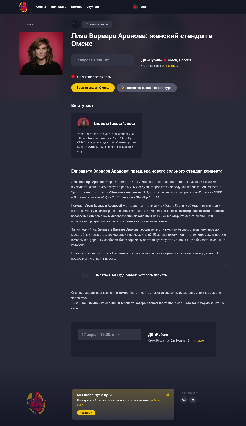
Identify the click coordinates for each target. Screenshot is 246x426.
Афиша (41, 7)
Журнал (93, 7)
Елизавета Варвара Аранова (114, 123)
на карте (172, 66)
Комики (76, 7)
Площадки (58, 7)
